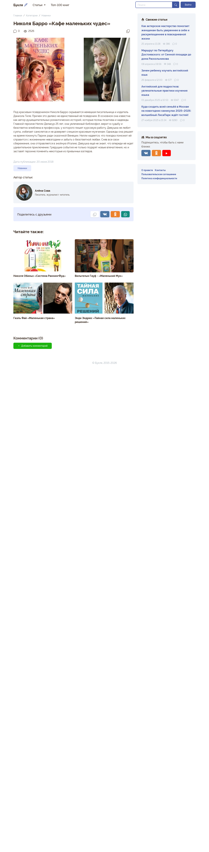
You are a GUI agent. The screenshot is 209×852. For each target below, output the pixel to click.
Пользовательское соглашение (158, 174)
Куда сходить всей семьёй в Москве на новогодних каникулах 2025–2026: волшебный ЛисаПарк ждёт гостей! (166, 111)
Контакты (160, 170)
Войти (188, 4)
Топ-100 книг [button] (60, 5)
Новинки (46, 15)
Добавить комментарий (33, 345)
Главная (17, 15)
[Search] (153, 4)
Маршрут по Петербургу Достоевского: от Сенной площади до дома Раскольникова (166, 54)
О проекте (147, 170)
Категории (32, 15)
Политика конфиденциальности (159, 178)
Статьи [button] (38, 5)
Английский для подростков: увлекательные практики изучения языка (164, 90)
